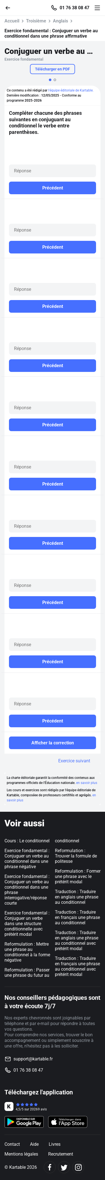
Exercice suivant (74, 760)
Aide (34, 1144)
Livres (54, 1144)
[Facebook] (50, 1167)
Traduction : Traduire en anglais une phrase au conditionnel (76, 897)
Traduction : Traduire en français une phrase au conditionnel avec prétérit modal (77, 966)
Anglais (60, 21)
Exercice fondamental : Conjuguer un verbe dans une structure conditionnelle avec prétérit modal (27, 923)
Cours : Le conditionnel (27, 840)
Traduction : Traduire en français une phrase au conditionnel (77, 917)
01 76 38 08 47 (74, 8)
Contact (12, 1144)
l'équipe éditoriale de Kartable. (71, 90)
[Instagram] (78, 1167)
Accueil (11, 21)
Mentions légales (21, 1154)
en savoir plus (86, 783)
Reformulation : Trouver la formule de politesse (76, 856)
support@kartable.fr (33, 1059)
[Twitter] (64, 1167)
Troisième (36, 21)
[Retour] (10, 7)
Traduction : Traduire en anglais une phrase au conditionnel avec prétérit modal (76, 940)
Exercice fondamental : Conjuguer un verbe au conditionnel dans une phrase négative (27, 858)
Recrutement (60, 1154)
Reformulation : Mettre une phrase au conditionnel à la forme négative (27, 952)
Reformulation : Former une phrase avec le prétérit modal (78, 876)
